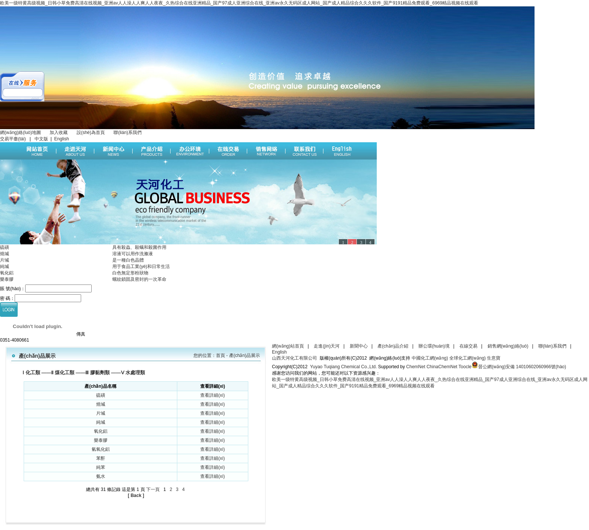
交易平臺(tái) (13, 139)
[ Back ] (136, 495)
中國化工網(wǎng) (430, 358)
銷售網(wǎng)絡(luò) (508, 346)
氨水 (100, 476)
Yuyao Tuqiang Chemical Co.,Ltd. (342, 366)
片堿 (4, 260)
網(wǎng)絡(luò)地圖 (20, 132)
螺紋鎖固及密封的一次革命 (139, 279)
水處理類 (135, 372)
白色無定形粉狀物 (130, 273)
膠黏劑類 (100, 372)
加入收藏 (59, 132)
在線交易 (468, 346)
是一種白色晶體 (128, 260)
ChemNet (415, 366)
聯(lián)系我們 (127, 132)
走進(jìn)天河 (327, 346)
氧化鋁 (7, 273)
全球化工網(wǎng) (467, 358)
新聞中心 (359, 346)
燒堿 (4, 253)
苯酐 (100, 458)
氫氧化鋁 (101, 449)
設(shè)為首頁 (91, 132)
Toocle (465, 366)
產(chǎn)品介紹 (393, 346)
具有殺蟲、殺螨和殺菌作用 (139, 247)
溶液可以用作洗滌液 (132, 253)
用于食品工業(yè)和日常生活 (141, 266)
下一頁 (153, 489)
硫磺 (4, 247)
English (61, 139)
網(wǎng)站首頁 (288, 346)
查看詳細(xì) (212, 395)
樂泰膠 (7, 279)
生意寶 (493, 358)
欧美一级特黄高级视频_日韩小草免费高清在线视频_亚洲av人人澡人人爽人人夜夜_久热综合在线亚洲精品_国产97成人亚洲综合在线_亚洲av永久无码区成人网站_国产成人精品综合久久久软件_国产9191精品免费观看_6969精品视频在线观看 (239, 3)
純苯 (100, 467)
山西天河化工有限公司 (294, 358)
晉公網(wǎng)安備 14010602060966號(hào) (522, 366)
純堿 (4, 266)
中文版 (41, 139)
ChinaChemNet (441, 366)
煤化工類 (64, 372)
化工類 (33, 372)
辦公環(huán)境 (434, 346)
